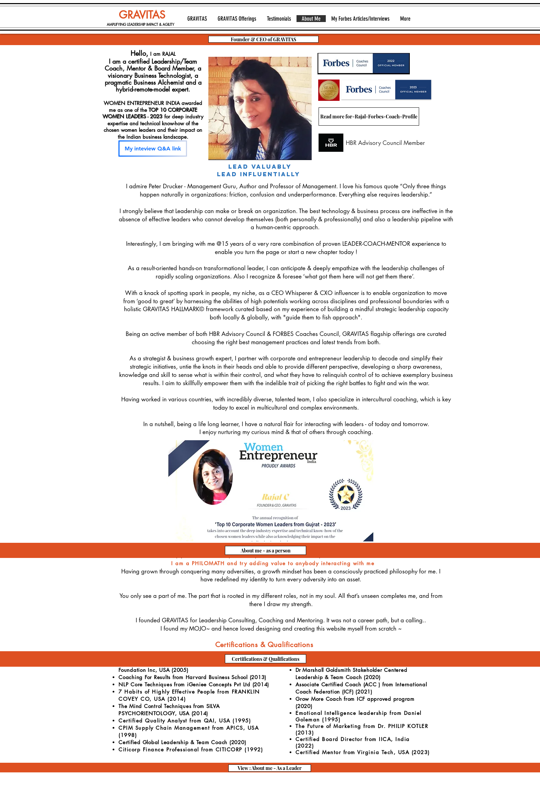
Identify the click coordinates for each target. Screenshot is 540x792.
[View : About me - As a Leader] (269, 768)
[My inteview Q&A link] (152, 148)
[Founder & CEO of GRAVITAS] (263, 39)
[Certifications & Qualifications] (265, 658)
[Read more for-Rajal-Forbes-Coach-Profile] (369, 116)
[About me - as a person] (265, 550)
